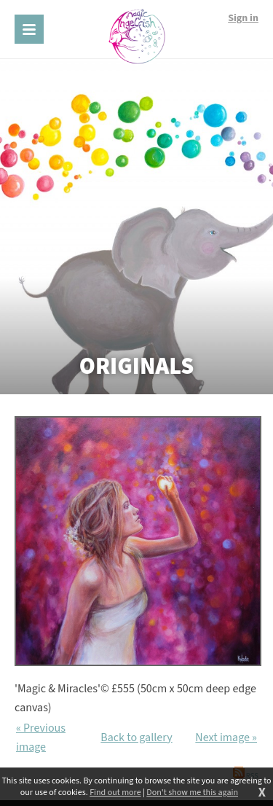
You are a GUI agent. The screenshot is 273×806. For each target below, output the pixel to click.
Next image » (226, 737)
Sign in (243, 18)
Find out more (115, 793)
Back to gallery (136, 737)
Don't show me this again (192, 793)
